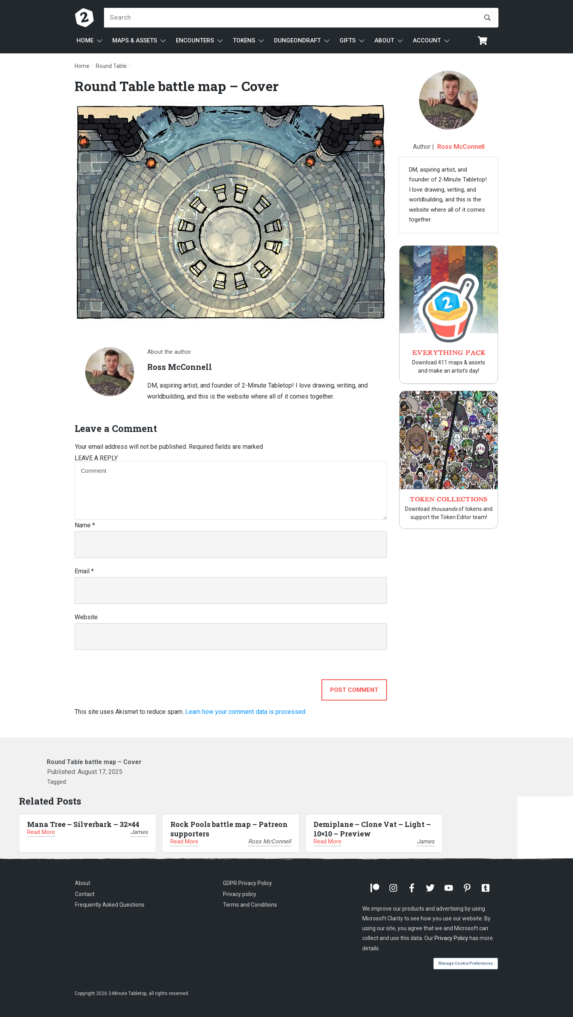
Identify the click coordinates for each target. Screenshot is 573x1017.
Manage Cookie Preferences (465, 963)
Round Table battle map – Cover (177, 86)
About (82, 883)
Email (84, 571)
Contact (85, 894)
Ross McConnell (461, 146)
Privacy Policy (451, 938)
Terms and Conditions (250, 905)
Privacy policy (239, 894)
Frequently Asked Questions (109, 905)
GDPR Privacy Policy (247, 883)
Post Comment (354, 689)
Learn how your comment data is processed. (246, 711)
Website (86, 617)
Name (85, 525)
